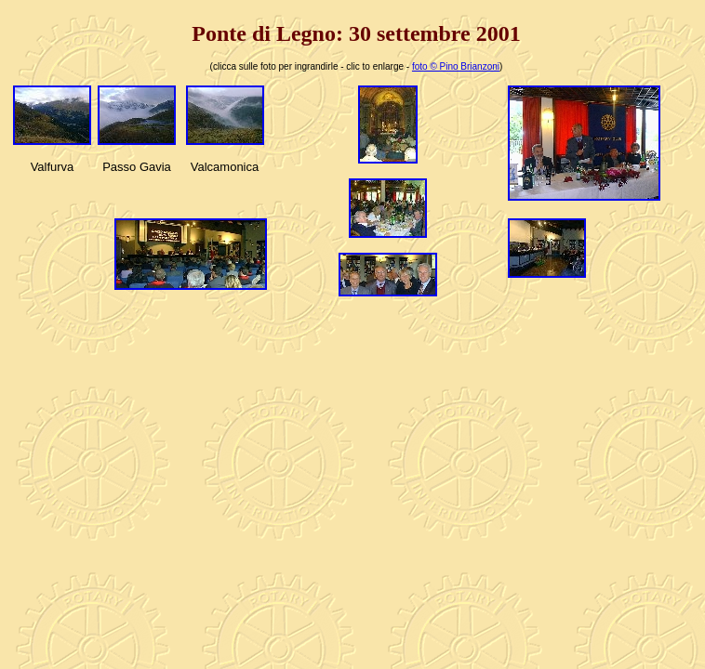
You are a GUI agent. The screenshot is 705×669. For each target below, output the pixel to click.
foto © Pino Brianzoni (455, 66)
